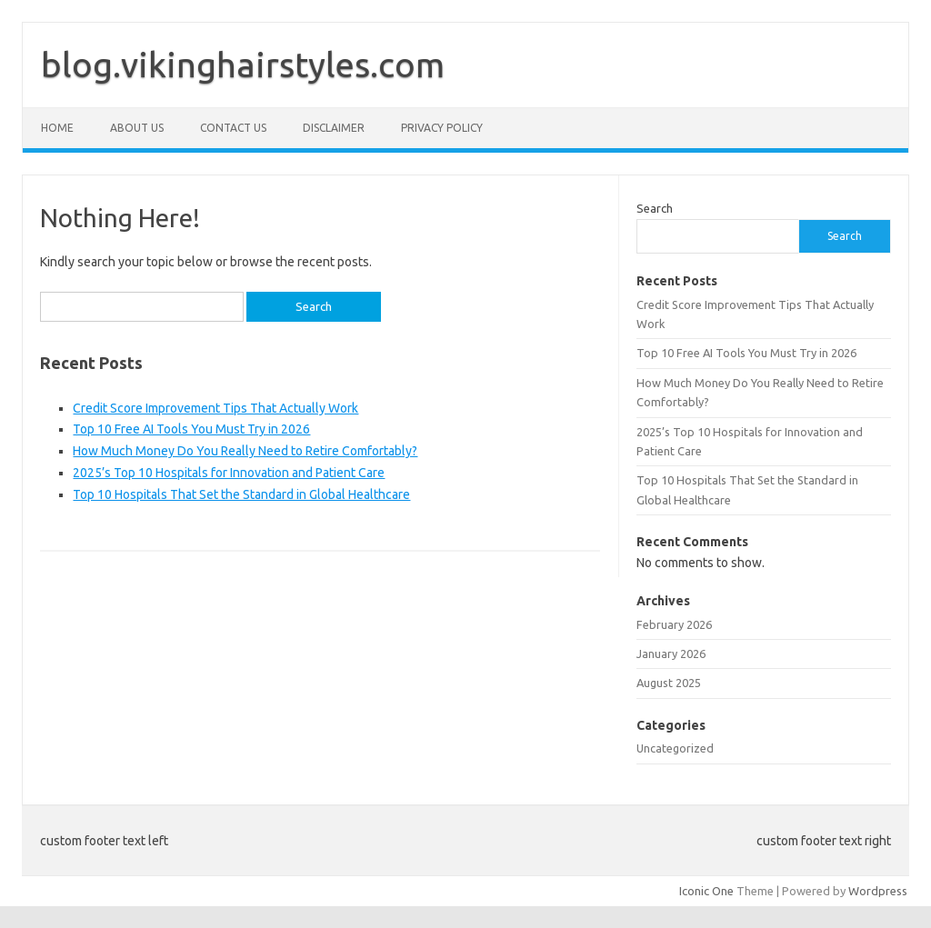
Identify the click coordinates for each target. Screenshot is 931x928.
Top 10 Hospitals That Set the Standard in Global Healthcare (241, 494)
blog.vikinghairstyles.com (243, 64)
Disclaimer (334, 128)
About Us (137, 128)
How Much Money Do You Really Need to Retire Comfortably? (245, 451)
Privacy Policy (442, 128)
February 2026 (674, 624)
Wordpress (877, 890)
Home (57, 128)
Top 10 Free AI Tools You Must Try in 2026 (191, 429)
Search (654, 208)
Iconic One (706, 890)
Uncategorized (675, 748)
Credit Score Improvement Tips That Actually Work (215, 408)
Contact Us (233, 128)
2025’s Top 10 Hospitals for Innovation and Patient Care (229, 472)
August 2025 (668, 682)
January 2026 (671, 653)
